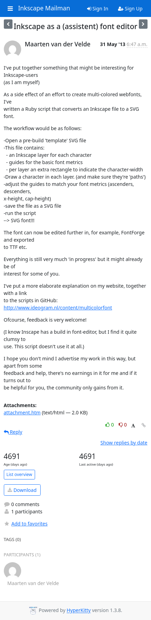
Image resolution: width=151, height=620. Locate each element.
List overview (19, 474)
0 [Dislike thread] (123, 424)
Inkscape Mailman (44, 8)
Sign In (97, 8)
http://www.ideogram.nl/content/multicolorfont (58, 307)
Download (22, 490)
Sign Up (130, 8)
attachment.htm (22, 412)
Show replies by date (123, 442)
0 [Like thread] (110, 424)
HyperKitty (79, 610)
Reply (13, 432)
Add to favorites (26, 523)
